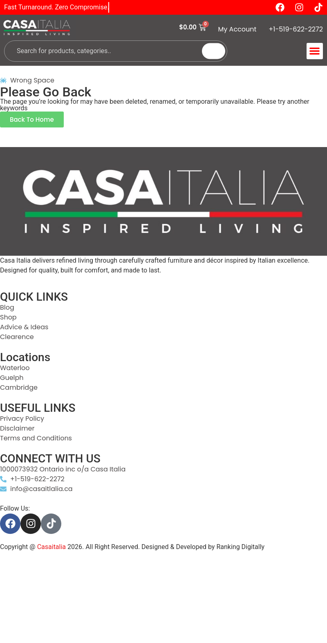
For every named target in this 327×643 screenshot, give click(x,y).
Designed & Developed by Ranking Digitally (202, 547)
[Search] (213, 51)
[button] (315, 51)
